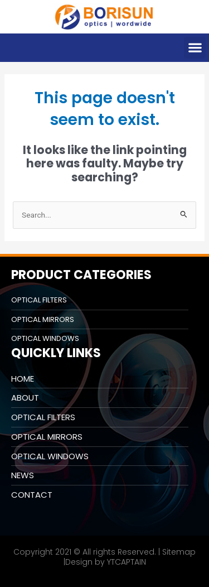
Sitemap (179, 551)
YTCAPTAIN (126, 561)
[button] (195, 48)
